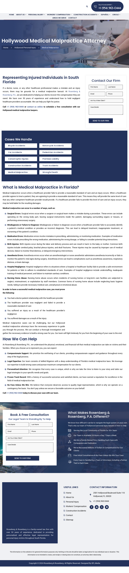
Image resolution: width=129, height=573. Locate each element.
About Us (22, 14)
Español (104, 14)
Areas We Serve (59, 18)
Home (12, 15)
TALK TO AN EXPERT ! (105, 5)
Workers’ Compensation (59, 14)
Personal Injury (37, 14)
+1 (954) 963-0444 (110, 8)
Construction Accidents (85, 14)
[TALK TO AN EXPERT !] (95, 6)
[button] (87, 6)
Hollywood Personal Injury (25, 47)
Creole (115, 14)
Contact (72, 18)
